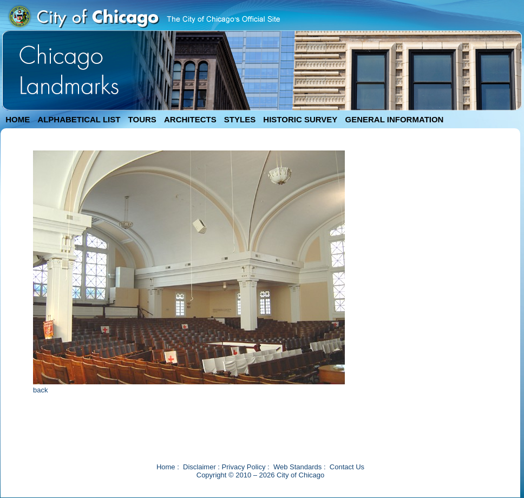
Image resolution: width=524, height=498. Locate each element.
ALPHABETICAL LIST (78, 119)
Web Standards (297, 467)
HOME (17, 119)
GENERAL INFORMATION (394, 119)
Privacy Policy (244, 467)
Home (165, 467)
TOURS (142, 119)
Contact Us (347, 467)
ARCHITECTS (190, 119)
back (40, 390)
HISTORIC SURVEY (300, 119)
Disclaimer (199, 467)
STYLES (240, 119)
